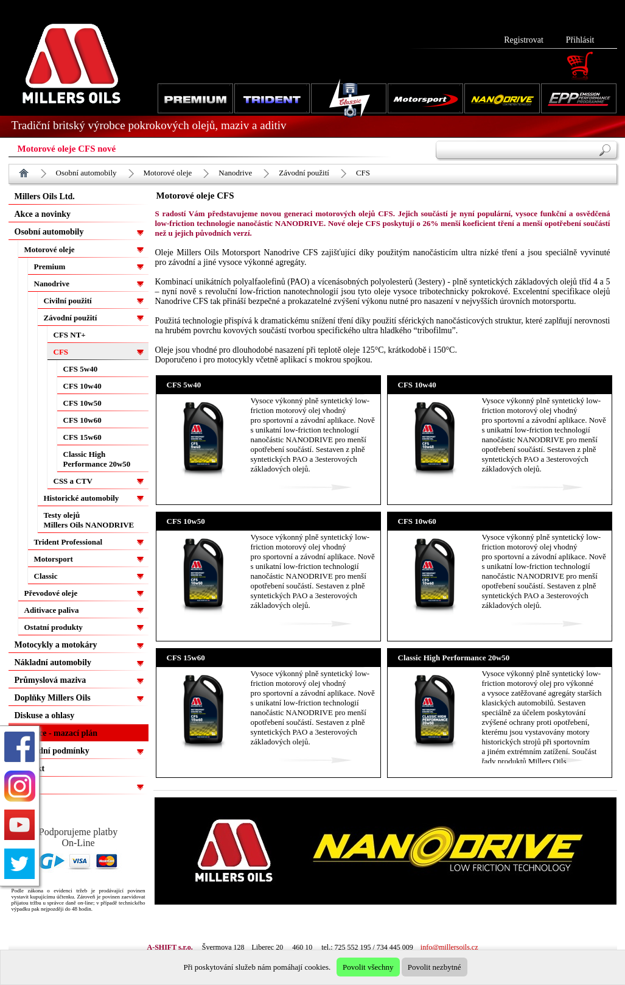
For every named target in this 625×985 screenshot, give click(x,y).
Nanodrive (235, 172)
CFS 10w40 (82, 385)
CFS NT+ (70, 334)
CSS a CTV (73, 480)
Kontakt (30, 768)
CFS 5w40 (80, 368)
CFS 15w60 (82, 437)
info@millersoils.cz (449, 947)
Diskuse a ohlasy (45, 715)
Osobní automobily (86, 172)
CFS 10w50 (82, 403)
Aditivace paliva (51, 610)
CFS (363, 172)
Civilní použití (68, 300)
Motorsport (53, 558)
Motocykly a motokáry (56, 644)
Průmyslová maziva (50, 680)
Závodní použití (304, 172)
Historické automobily (81, 498)
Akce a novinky (43, 214)
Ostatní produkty (53, 627)
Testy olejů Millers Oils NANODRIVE (89, 519)
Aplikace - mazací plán (56, 733)
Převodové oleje (51, 593)
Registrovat (523, 39)
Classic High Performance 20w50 (97, 459)
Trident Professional (68, 541)
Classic (46, 576)
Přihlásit (580, 39)
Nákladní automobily (53, 662)
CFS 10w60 (82, 420)
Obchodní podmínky (52, 750)
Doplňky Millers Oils (53, 697)
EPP (22, 786)
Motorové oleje (168, 172)
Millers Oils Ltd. (45, 196)
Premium (50, 266)
